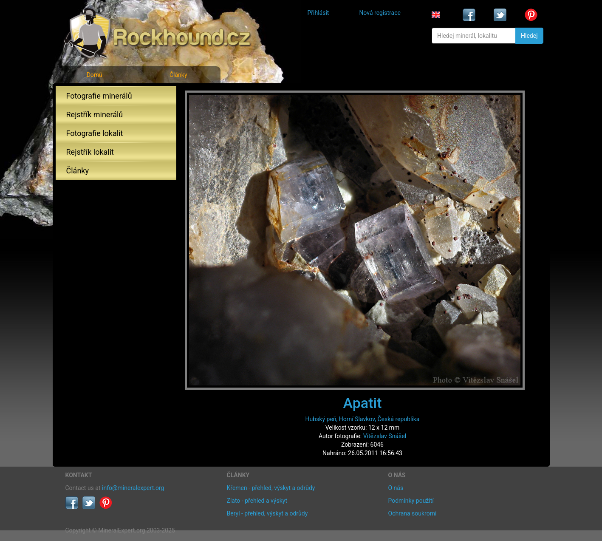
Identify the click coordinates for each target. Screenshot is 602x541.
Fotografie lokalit (94, 133)
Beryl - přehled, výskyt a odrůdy (267, 513)
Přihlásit (318, 12)
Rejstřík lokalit (90, 151)
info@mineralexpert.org (133, 487)
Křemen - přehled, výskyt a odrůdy (271, 487)
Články (178, 74)
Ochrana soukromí (412, 513)
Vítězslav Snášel (384, 436)
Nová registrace (380, 12)
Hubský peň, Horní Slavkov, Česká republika (362, 419)
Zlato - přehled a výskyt (257, 500)
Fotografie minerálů (99, 95)
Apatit (362, 402)
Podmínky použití (411, 500)
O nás (396, 487)
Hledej (529, 35)
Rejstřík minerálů (94, 114)
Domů (94, 74)
